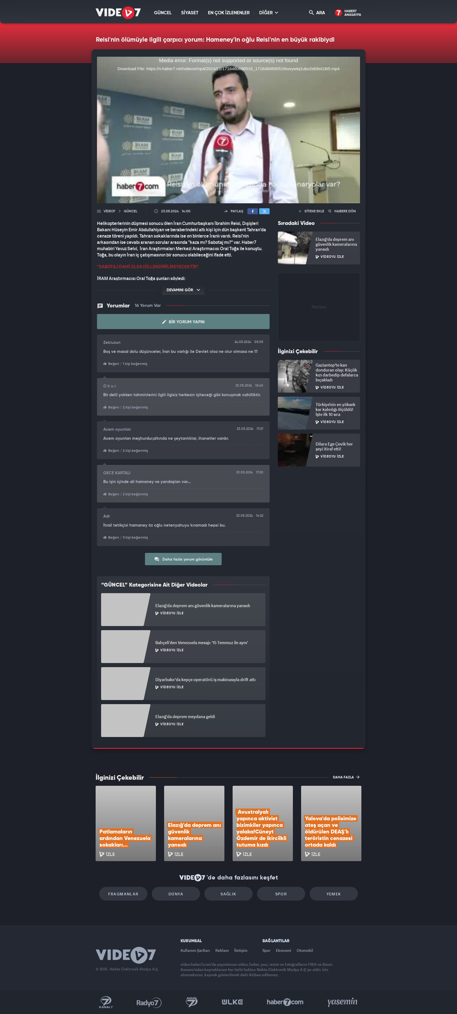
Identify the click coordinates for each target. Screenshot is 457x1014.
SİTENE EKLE (311, 211)
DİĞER (268, 13)
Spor (281, 893)
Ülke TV (232, 1002)
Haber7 (285, 1002)
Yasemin (343, 1002)
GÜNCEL (163, 13)
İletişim (240, 950)
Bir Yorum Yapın (183, 322)
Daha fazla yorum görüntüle (183, 559)
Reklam (222, 950)
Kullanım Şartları (195, 950)
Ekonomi (283, 950)
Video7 (109, 211)
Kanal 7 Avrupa (192, 1002)
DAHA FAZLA (346, 777)
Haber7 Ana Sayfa (348, 13)
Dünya (175, 893)
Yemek (334, 893)
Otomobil (305, 950)
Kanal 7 (106, 1002)
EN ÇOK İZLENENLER (229, 13)
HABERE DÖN (342, 211)
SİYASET (189, 13)
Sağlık (228, 893)
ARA (317, 13)
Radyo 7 (149, 1002)
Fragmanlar (123, 893)
